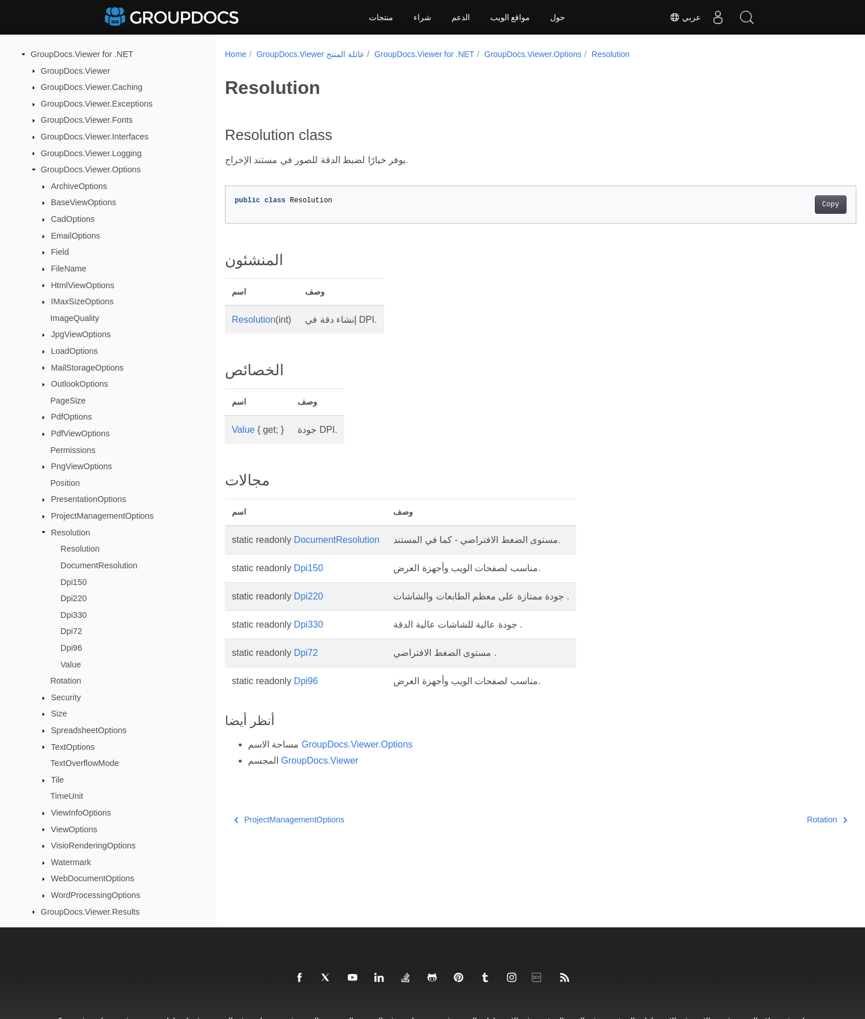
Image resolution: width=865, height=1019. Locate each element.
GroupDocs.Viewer (76, 71)
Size (59, 713)
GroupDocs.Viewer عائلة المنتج (310, 54)
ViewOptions (74, 829)
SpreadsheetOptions (88, 730)
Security (66, 697)
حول (557, 17)
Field (60, 251)
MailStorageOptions (87, 367)
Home (235, 54)
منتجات (381, 17)
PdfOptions (71, 416)
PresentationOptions (88, 499)
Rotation (65, 680)
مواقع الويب (510, 17)
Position (65, 483)
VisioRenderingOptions (93, 845)
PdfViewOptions (80, 433)
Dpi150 (74, 582)
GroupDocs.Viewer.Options (91, 169)
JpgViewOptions (81, 334)
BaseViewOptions (83, 202)
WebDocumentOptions (92, 878)
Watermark (71, 862)
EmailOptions (75, 235)
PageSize (68, 400)
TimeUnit (66, 796)
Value (71, 664)
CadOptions (73, 219)
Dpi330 (74, 615)
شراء (422, 17)
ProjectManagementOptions (102, 515)
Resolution (70, 532)
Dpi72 (71, 631)
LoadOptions (74, 351)
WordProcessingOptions (95, 895)
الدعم (461, 17)
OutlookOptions (79, 383)
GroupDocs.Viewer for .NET (82, 54)
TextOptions (73, 747)
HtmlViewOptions (82, 285)
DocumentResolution (99, 565)
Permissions (72, 450)
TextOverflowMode (84, 763)
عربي (685, 17)
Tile (57, 779)
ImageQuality (74, 318)
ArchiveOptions (79, 186)
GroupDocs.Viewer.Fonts (87, 119)
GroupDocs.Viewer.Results (90, 911)
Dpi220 (74, 598)
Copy (786, 205)
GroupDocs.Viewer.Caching (92, 87)
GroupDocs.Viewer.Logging (91, 153)
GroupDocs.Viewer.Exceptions (97, 103)
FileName (68, 268)
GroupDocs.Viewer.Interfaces (95, 136)
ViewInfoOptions (81, 812)
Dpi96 (71, 647)
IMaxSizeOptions (82, 301)
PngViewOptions (81, 466)
